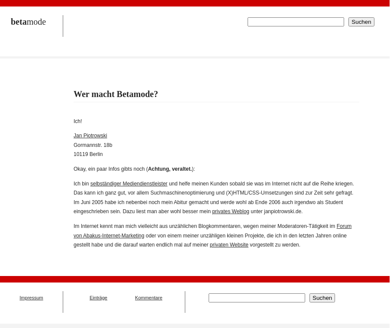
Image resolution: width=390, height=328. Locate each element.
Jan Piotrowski (90, 136)
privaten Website (229, 245)
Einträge (98, 297)
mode (28, 21)
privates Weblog (230, 211)
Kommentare (148, 297)
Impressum (31, 297)
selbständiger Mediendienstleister (129, 184)
